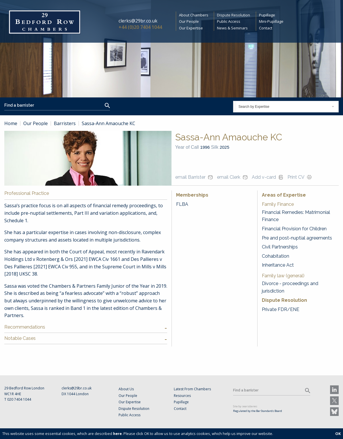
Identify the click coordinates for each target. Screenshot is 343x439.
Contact (265, 28)
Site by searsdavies (245, 406)
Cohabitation (275, 256)
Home (10, 123)
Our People (189, 21)
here (117, 433)
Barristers (65, 123)
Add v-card (264, 177)
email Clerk (228, 177)
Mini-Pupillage (271, 21)
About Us (126, 389)
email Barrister (190, 177)
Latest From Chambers (192, 389)
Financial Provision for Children (294, 228)
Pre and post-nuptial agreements (297, 238)
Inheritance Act (278, 265)
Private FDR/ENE (280, 309)
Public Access (228, 21)
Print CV (295, 177)
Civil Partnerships (280, 247)
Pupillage (267, 15)
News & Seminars (232, 28)
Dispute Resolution (233, 15)
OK (338, 433)
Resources (182, 395)
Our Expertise (191, 28)
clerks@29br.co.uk (138, 20)
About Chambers (193, 15)
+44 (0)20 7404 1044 (140, 27)
